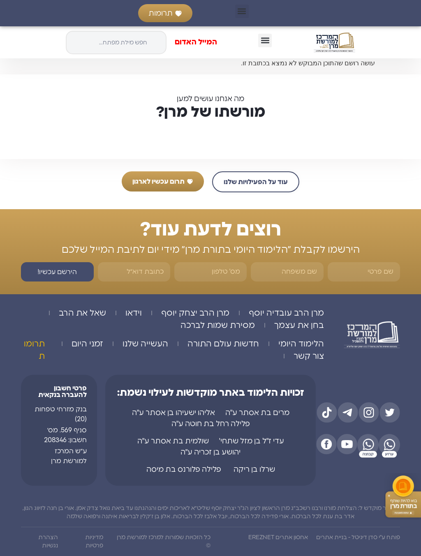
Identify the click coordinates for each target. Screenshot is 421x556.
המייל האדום (196, 42)
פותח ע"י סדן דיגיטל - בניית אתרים (358, 537)
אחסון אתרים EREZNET (278, 537)
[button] (242, 11)
